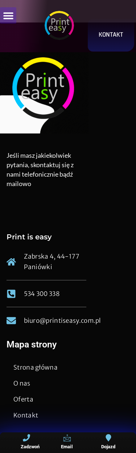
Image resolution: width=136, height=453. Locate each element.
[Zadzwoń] (26, 438)
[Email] (67, 438)
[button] (8, 15)
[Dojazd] (108, 438)
